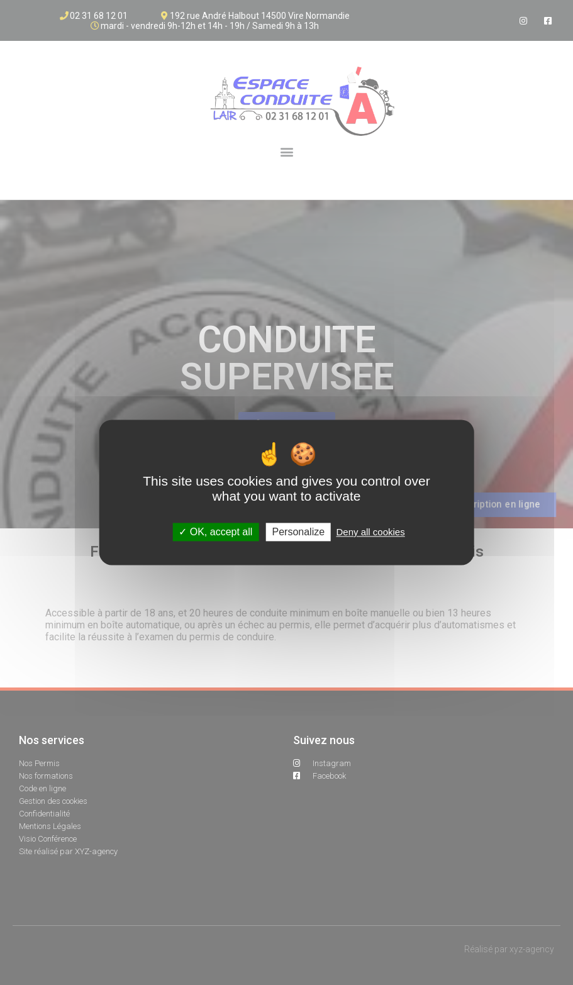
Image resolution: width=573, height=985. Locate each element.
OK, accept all (215, 531)
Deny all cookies (370, 531)
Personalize (298, 531)
